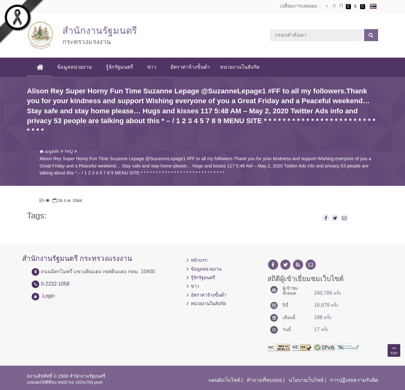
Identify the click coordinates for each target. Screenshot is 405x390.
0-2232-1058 (55, 283)
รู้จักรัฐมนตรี (119, 67)
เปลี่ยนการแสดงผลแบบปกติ (355, 6)
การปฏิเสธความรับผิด (354, 380)
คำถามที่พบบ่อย (264, 380)
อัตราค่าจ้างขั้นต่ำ (190, 67)
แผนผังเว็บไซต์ (224, 380)
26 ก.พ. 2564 (66, 200)
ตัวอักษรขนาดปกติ (326, 6)
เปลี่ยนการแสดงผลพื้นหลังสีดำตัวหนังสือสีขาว (348, 6)
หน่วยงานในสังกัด (239, 67)
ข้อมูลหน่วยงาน (74, 67)
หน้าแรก (199, 260)
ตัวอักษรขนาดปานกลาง (334, 6)
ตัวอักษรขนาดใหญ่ (341, 6)
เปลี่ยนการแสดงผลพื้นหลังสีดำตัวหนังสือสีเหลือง (362, 6)
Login (48, 296)
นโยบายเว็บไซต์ (306, 380)
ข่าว (151, 67)
